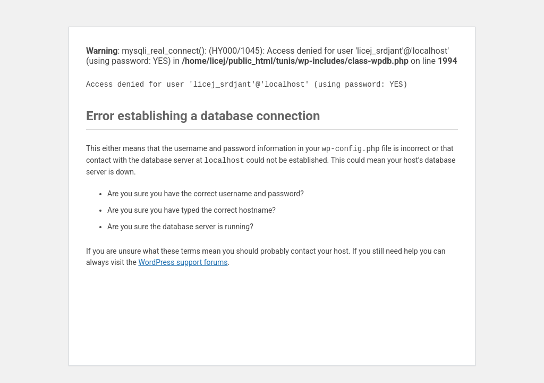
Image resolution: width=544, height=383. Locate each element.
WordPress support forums (182, 262)
